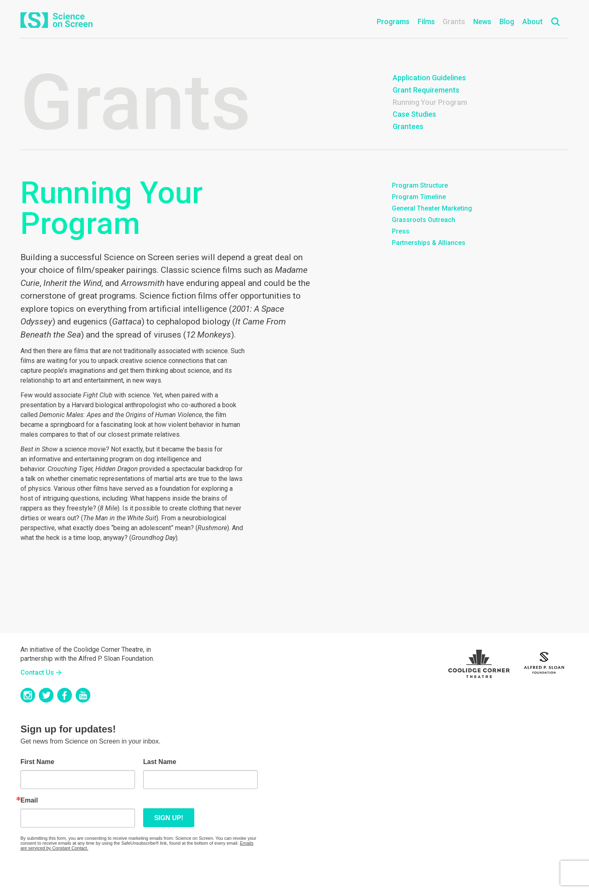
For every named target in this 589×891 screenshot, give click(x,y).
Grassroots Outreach (423, 220)
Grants (454, 21)
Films (426, 21)
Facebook (64, 695)
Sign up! (168, 817)
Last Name (159, 762)
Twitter (46, 695)
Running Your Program (430, 102)
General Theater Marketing (432, 208)
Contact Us (37, 672)
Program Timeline (419, 197)
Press (400, 231)
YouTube (83, 695)
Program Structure (420, 185)
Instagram (27, 695)
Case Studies (414, 114)
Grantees (408, 126)
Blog (506, 21)
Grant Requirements (426, 90)
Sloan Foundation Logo (544, 661)
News (482, 21)
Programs (393, 21)
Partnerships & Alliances (428, 243)
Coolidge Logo (479, 661)
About (532, 21)
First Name (37, 762)
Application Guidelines (429, 77)
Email (29, 800)
